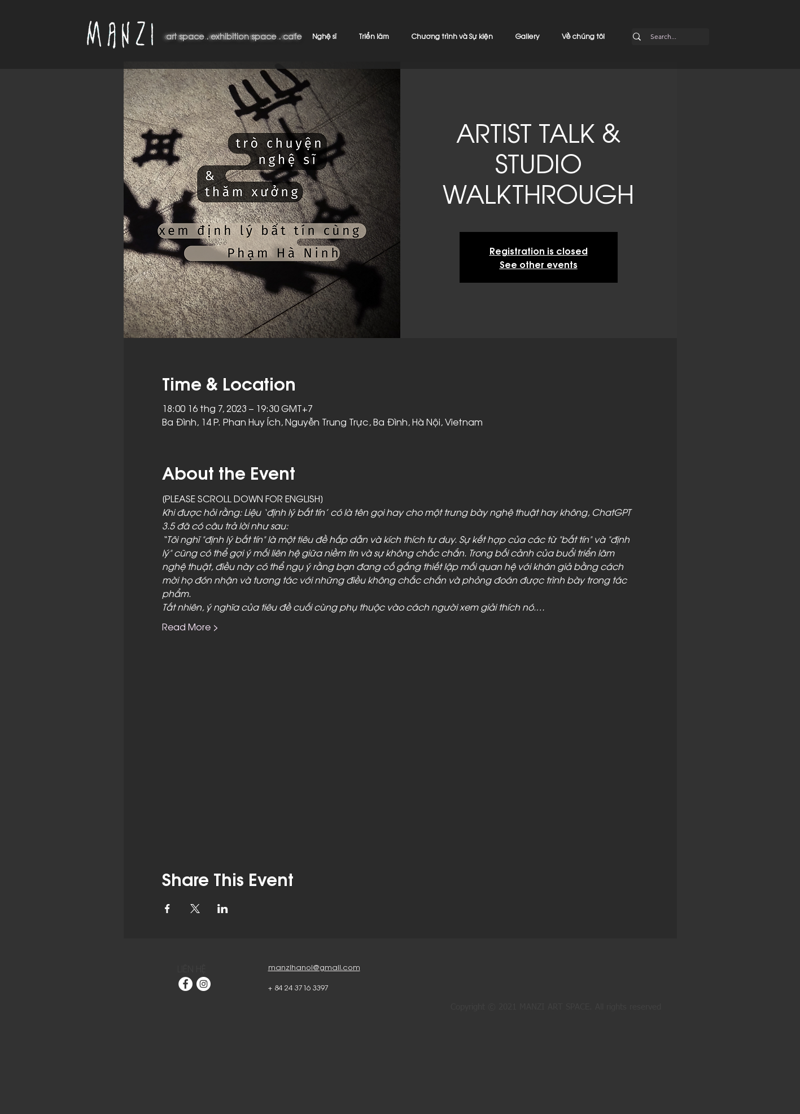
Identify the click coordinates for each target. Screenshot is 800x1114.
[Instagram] (203, 984)
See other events (539, 264)
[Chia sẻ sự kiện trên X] (195, 908)
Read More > (190, 626)
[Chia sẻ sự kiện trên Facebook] (167, 908)
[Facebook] (185, 984)
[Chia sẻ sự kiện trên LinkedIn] (222, 908)
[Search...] (663, 37)
